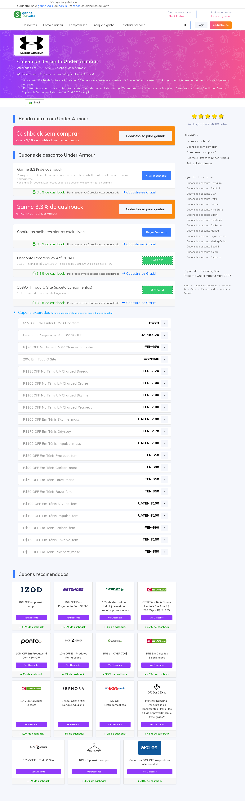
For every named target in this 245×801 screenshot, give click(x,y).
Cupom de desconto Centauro (204, 182)
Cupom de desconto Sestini (203, 246)
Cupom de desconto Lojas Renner (206, 236)
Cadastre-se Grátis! (139, 192)
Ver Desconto (31, 617)
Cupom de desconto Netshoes (204, 220)
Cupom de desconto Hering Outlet (206, 241)
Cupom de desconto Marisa (203, 230)
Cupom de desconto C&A (201, 193)
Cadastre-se (221, 24)
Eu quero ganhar (221, 16)
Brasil (34, 102)
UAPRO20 (157, 260)
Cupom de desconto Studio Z (203, 188)
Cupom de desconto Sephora (204, 257)
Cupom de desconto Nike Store (205, 209)
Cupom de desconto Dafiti (202, 198)
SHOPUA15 (157, 289)
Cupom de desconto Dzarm (203, 204)
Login (201, 24)
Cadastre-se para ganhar (145, 136)
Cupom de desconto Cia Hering (205, 225)
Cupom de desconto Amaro (203, 251)
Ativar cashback (156, 175)
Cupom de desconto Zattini (202, 214)
